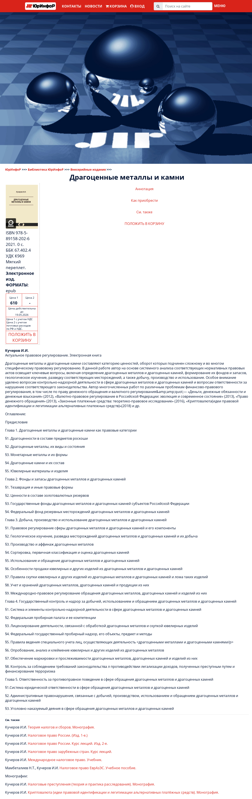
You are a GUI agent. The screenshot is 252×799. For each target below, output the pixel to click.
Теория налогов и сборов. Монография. (61, 727)
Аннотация (144, 189)
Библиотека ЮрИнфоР (46, 169)
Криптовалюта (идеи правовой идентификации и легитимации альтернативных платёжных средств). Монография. (123, 792)
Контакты (71, 6)
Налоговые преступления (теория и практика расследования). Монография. (91, 784)
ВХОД (137, 6)
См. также (144, 212)
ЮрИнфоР (13, 169)
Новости (93, 6)
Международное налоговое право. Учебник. (65, 759)
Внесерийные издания (88, 169)
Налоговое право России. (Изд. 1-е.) (58, 735)
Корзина (116, 6)
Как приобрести (144, 200)
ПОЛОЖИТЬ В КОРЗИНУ (22, 337)
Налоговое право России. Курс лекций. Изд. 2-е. (68, 743)
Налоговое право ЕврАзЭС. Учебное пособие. (98, 768)
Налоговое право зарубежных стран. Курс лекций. (70, 751)
